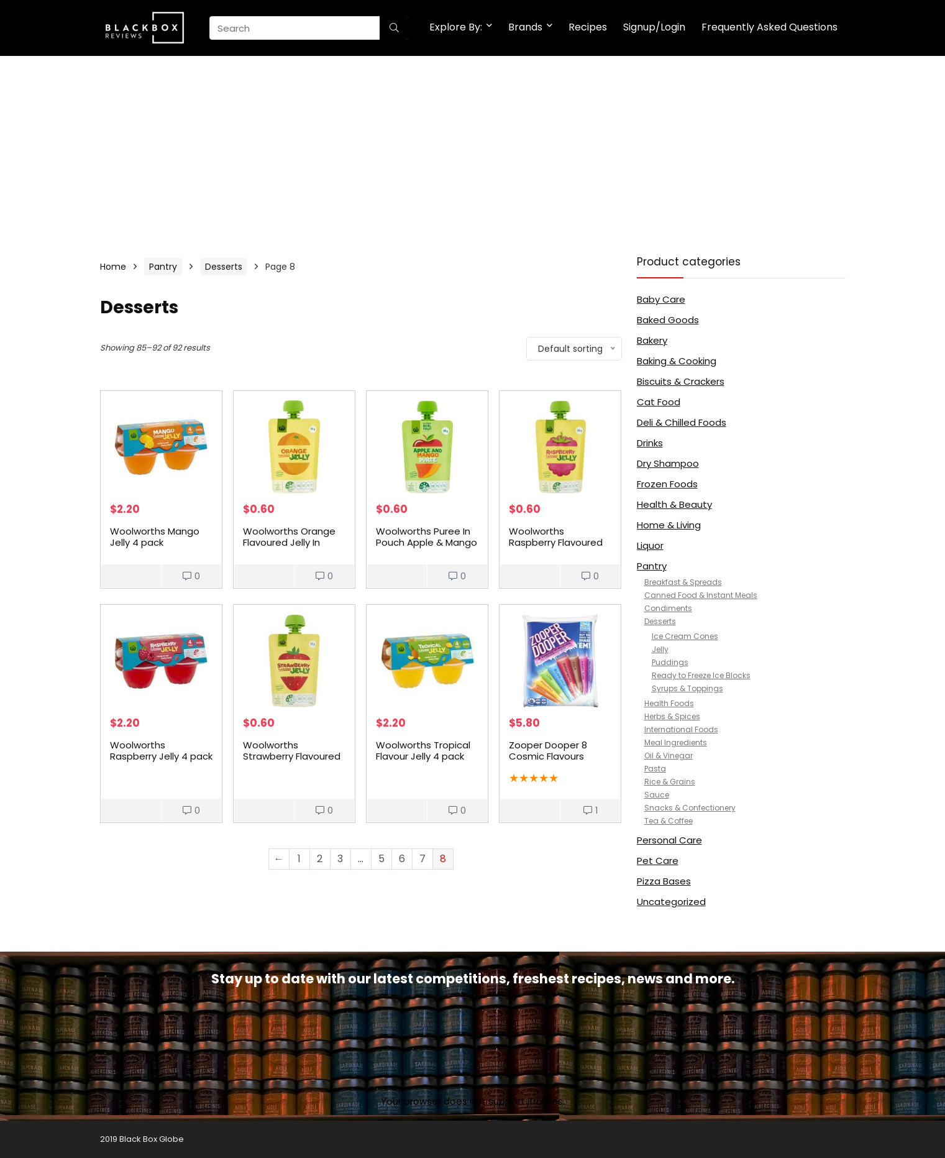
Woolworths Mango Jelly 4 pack (154, 537)
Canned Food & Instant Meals (700, 595)
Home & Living (669, 524)
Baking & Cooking (676, 360)
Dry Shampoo (668, 463)
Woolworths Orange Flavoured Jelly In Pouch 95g (289, 542)
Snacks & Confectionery (690, 807)
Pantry (163, 266)
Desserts (223, 266)
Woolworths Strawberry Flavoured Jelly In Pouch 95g (291, 756)
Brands (525, 27)
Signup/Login (654, 27)
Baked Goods (668, 319)
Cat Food (658, 401)
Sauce (656, 794)
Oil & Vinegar (668, 755)
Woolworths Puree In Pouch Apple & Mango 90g (426, 542)
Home (113, 266)
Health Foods (669, 703)
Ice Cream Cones (685, 636)
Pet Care (657, 860)
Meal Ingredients (675, 742)
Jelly (660, 649)
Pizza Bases (664, 881)
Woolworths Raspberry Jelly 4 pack (161, 750)
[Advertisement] (473, 149)
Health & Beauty (674, 504)
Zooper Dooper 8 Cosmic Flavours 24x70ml (548, 756)
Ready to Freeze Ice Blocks (701, 675)
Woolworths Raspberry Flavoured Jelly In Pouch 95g (556, 542)
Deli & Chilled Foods (681, 422)
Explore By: (455, 27)
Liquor (650, 545)
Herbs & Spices (672, 716)
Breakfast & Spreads (683, 582)
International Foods (681, 729)
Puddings (670, 662)
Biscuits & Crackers (680, 381)
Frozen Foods (667, 483)
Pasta (655, 768)
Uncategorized (671, 901)
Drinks (650, 442)
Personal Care (669, 840)
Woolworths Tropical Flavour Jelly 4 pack (423, 750)
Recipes (587, 27)
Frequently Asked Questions (769, 27)
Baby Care (661, 299)
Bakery (652, 340)
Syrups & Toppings (687, 688)
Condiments (668, 608)
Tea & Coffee (668, 821)
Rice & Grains (669, 781)
